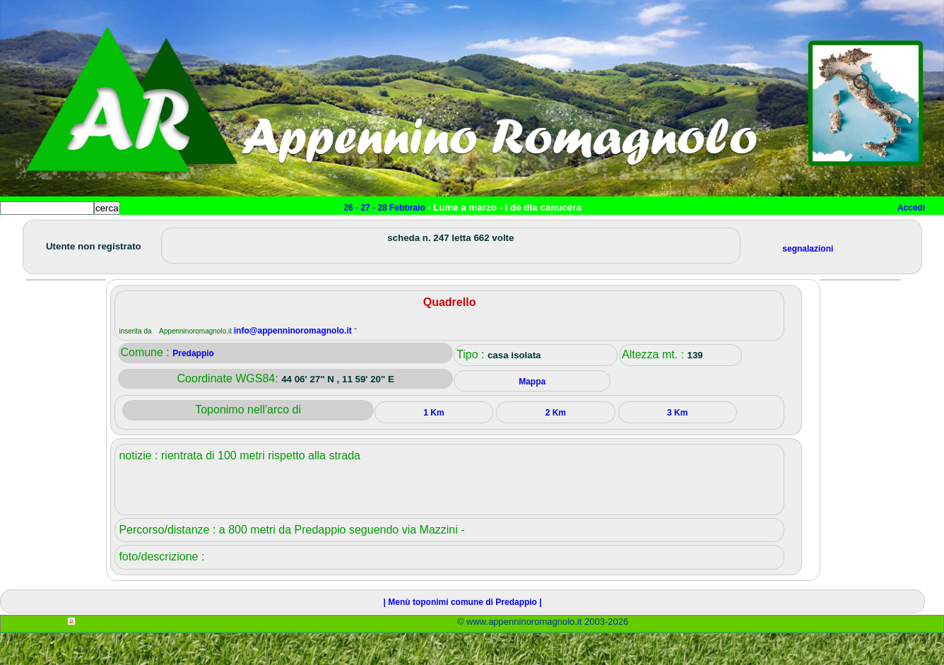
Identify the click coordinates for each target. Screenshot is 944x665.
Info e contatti (529, 231)
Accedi (911, 208)
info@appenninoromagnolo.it (294, 362)
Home (24, 231)
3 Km (677, 444)
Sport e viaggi (193, 231)
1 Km (433, 444)
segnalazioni (807, 281)
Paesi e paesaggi (97, 231)
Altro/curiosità (381, 231)
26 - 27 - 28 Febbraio (385, 208)
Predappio (193, 385)
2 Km (555, 444)
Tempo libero (287, 231)
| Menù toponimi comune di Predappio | (463, 634)
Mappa (457, 231)
